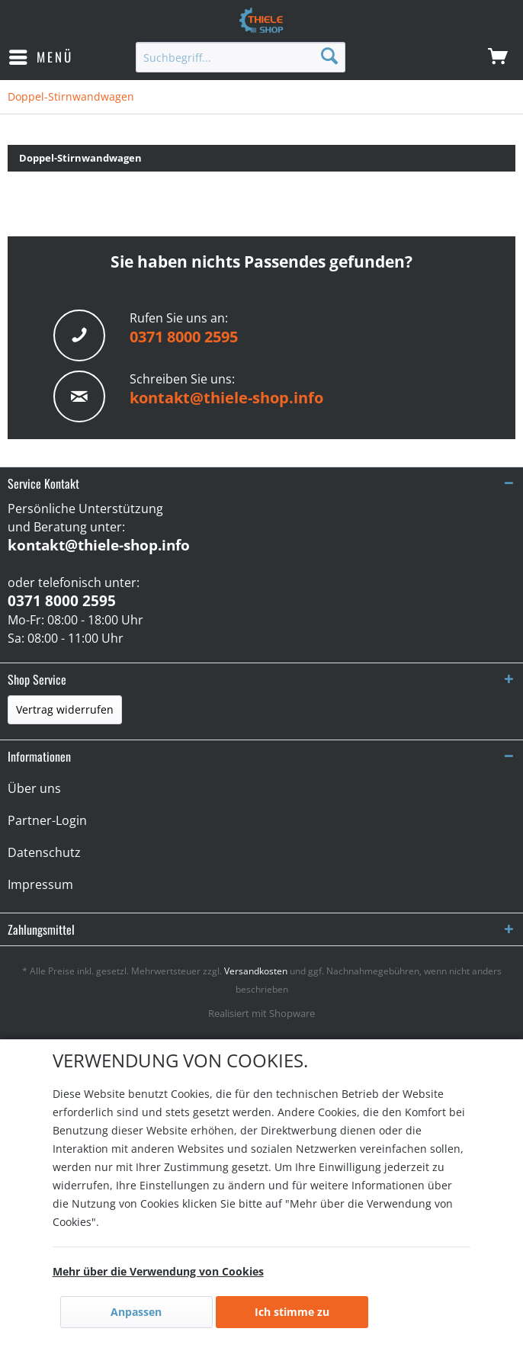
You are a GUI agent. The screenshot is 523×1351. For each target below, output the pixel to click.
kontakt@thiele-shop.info (226, 397)
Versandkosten (255, 970)
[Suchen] (329, 55)
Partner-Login (47, 820)
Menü (41, 55)
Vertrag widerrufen (65, 709)
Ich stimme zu (292, 1311)
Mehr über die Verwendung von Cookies (158, 1271)
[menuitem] (40, 57)
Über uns (34, 788)
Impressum (40, 884)
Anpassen (136, 1311)
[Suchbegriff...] (240, 57)
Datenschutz (44, 852)
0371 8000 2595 (184, 336)
